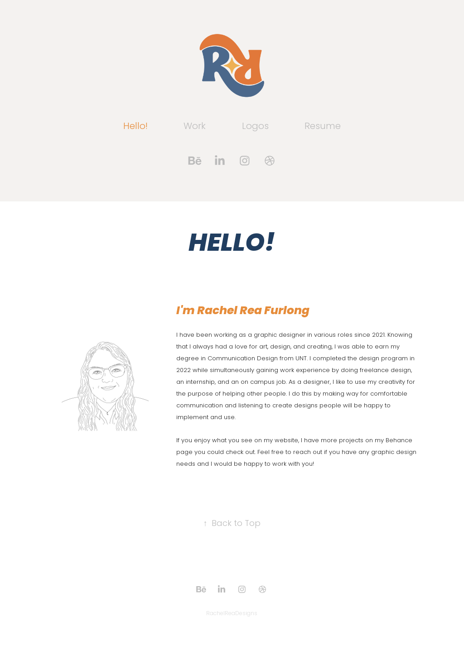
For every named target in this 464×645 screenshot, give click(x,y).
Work (195, 126)
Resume (322, 126)
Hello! (135, 126)
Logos (255, 126)
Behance (399, 440)
